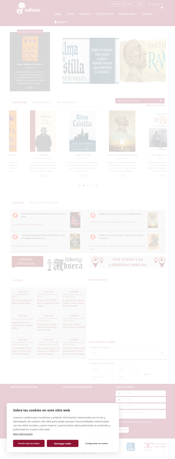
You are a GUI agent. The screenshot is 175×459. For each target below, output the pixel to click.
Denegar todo (62, 443)
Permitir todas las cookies (29, 443)
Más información (23, 434)
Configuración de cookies (96, 443)
